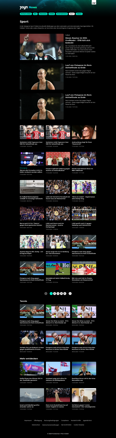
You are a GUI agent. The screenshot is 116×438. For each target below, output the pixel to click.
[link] (70, 293)
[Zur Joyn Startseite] (94, 2)
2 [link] (54, 293)
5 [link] (64, 293)
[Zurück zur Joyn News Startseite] (28, 7)
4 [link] (61, 293)
